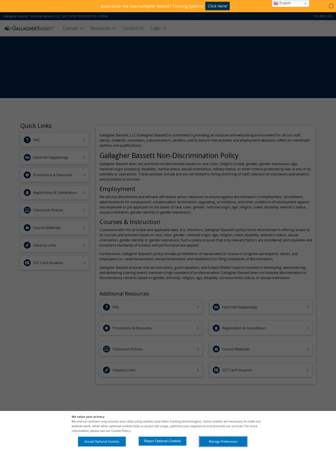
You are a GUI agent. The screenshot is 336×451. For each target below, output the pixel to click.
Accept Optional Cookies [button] (101, 441)
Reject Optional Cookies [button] (162, 441)
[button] (331, 6)
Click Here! (217, 6)
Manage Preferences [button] (223, 441)
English (282, 3)
